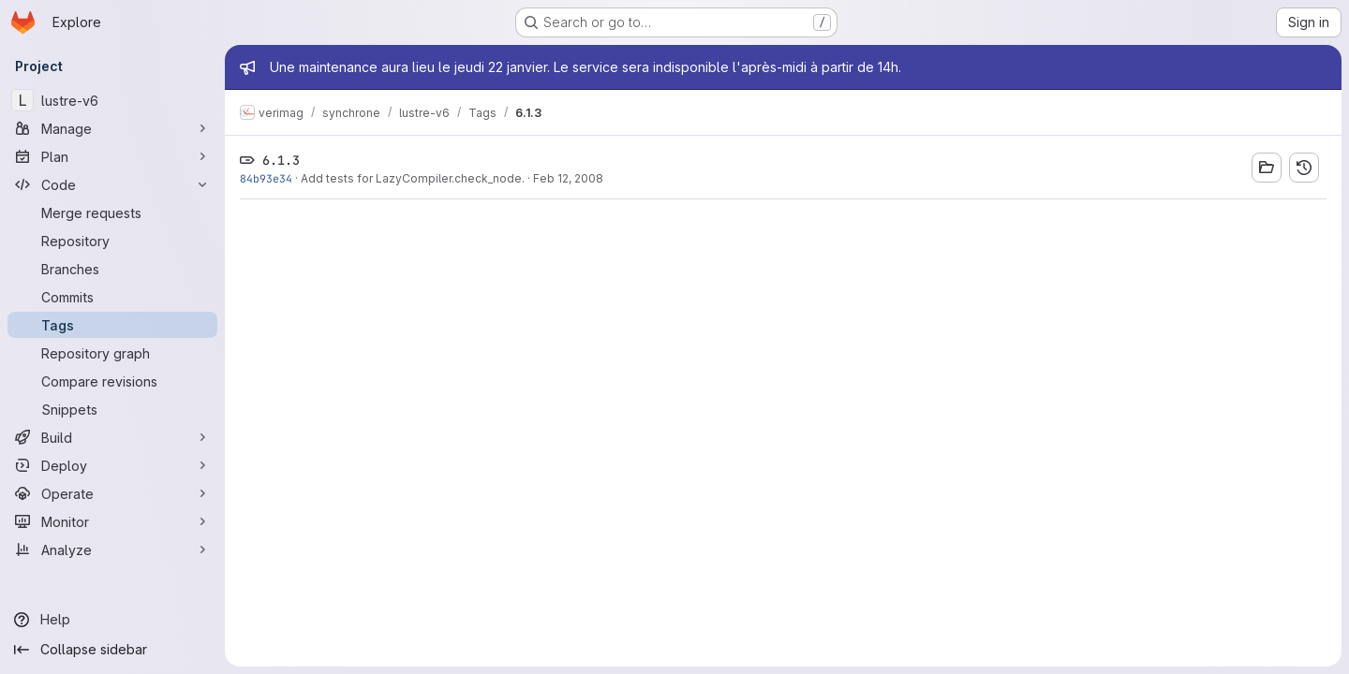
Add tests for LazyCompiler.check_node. (413, 178)
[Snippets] (112, 409)
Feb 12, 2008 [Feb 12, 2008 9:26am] (568, 178)
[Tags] (112, 325)
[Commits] (112, 297)
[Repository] (112, 240)
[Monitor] (112, 521)
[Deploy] (112, 465)
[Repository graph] (112, 353)
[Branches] (112, 269)
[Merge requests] (112, 212)
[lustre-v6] (112, 100)
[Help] (112, 620)
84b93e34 (266, 178)
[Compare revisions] (112, 381)
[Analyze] (112, 549)
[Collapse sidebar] (112, 650)
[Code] (112, 184)
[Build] (112, 437)
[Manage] (112, 128)
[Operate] (112, 493)
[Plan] (112, 156)
